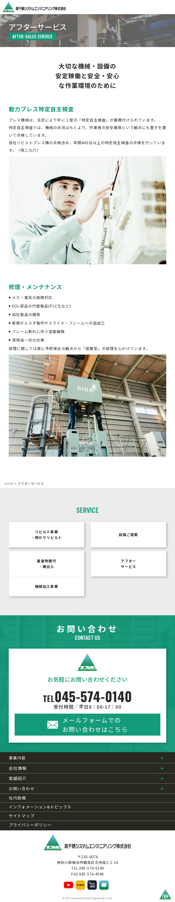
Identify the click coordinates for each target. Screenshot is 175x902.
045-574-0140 (87, 699)
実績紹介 (18, 778)
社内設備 (17, 798)
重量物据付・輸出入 (46, 563)
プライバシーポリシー (30, 825)
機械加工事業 (46, 586)
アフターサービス (128, 563)
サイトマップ (21, 816)
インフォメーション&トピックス (40, 807)
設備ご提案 (128, 534)
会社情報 (18, 768)
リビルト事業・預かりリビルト (46, 534)
